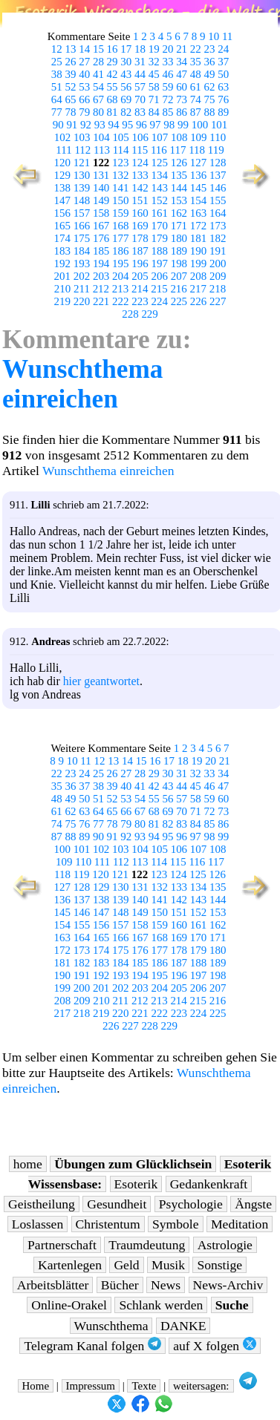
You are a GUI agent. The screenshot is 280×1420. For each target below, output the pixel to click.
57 (140, 87)
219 (62, 301)
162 (179, 213)
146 (217, 188)
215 (159, 289)
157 (82, 213)
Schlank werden (161, 1305)
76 (223, 99)
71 (154, 99)
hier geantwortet (101, 681)
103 (82, 137)
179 (159, 238)
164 (217, 213)
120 (62, 162)
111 (63, 150)
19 (154, 49)
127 (198, 162)
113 (102, 150)
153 (179, 200)
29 (112, 62)
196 (139, 263)
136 (198, 175)
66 (84, 99)
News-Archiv (228, 1284)
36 (209, 62)
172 (198, 226)
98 (169, 125)
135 (179, 175)
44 (140, 74)
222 (120, 301)
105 (120, 137)
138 (62, 188)
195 (120, 263)
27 (84, 62)
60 (181, 87)
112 (82, 150)
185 (101, 251)
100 (200, 125)
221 (101, 301)
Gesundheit (116, 1204)
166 (82, 226)
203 (101, 276)
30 (125, 62)
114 (121, 150)
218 (217, 289)
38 (56, 74)
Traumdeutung (146, 1244)
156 (62, 213)
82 (125, 112)
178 (139, 238)
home (27, 1163)
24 (223, 49)
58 (154, 87)
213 (120, 289)
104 (101, 137)
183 (62, 251)
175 (82, 238)
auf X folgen (214, 1345)
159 (120, 213)
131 (101, 175)
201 (62, 276)
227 (217, 301)
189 (179, 251)
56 (125, 87)
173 (217, 226)
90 (58, 125)
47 (181, 74)
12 (56, 49)
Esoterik (136, 1184)
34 (181, 62)
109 (198, 137)
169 (139, 226)
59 (167, 87)
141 (120, 188)
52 (70, 87)
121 (82, 162)
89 (223, 112)
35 (195, 62)
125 (159, 162)
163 (198, 213)
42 (112, 74)
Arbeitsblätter (53, 1284)
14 (84, 49)
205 (139, 276)
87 (195, 112)
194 (101, 263)
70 (140, 99)
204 (120, 276)
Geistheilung (41, 1204)
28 (98, 62)
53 (84, 87)
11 (227, 36)
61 (195, 87)
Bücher (120, 1284)
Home (36, 1386)
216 (178, 289)
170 (159, 226)
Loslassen (37, 1224)
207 (179, 276)
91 (71, 125)
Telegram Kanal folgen (92, 1345)
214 (139, 289)
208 (198, 276)
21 (181, 49)
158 (101, 213)
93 (99, 125)
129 (62, 175)
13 (70, 49)
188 (159, 251)
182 (217, 238)
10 (213, 36)
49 (209, 74)
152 (159, 200)
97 (155, 125)
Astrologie (225, 1244)
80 (98, 112)
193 (82, 263)
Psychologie (191, 1204)
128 (217, 162)
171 (179, 226)
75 (209, 99)
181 (198, 238)
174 (62, 238)
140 (101, 188)
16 (112, 49)
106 (140, 137)
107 (160, 137)
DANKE (183, 1325)
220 (82, 301)
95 (127, 125)
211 (82, 289)
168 (120, 226)
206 (159, 276)
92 (85, 125)
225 (179, 301)
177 (120, 238)
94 (113, 125)
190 (198, 251)
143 (159, 188)
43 (125, 74)
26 (70, 62)
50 (223, 74)
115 (139, 150)
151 (139, 200)
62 (209, 87)
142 (139, 188)
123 (120, 162)
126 (179, 162)
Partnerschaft (62, 1244)
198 (179, 263)
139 (82, 188)
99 (183, 125)
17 (125, 49)
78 (70, 112)
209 (217, 276)
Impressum (90, 1386)
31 (140, 62)
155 (217, 200)
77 (56, 112)
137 (217, 175)
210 (62, 289)
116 (159, 150)
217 (198, 289)
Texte (143, 1386)
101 (219, 125)
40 (84, 74)
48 (195, 74)
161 (159, 213)
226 (198, 301)
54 (98, 87)
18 (140, 49)
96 (141, 125)
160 (139, 213)
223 (139, 301)
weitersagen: (201, 1386)
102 (62, 137)
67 (98, 99)
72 (167, 99)
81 (112, 112)
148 (82, 200)
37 (223, 62)
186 (120, 251)
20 (167, 49)
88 (209, 112)
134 (159, 175)
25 (56, 62)
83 (140, 112)
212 (101, 289)
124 (139, 162)
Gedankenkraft (209, 1184)
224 (159, 301)
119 (216, 150)
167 (101, 226)
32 (154, 62)
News (165, 1284)
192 (62, 263)
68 (112, 99)
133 (139, 175)
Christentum (108, 1224)
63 (223, 87)
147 (62, 200)
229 (149, 314)
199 (198, 263)
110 (217, 137)
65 (70, 99)
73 (181, 99)
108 (179, 137)
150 (120, 200)
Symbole (175, 1224)
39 (70, 74)
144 (179, 188)
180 (179, 238)
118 (197, 150)
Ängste (253, 1204)
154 (198, 200)
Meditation (239, 1224)
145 (198, 188)
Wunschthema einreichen (82, 384)
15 (98, 49)
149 (101, 200)
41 (98, 74)
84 (154, 112)
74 (195, 99)
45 (154, 74)
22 (195, 49)
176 (101, 238)
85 (167, 112)
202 (82, 276)
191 (217, 251)
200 (217, 263)
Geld (126, 1264)
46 (167, 74)
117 (178, 150)
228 (130, 314)
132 (120, 175)
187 (139, 251)
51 (56, 87)
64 (56, 99)
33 (167, 62)
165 (62, 226)
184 (82, 251)
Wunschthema (111, 1325)
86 (181, 112)
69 (125, 99)
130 (82, 175)
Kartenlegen (70, 1264)
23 (209, 49)
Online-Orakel (69, 1305)
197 (159, 263)
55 (112, 87)
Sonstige (219, 1264)
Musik (168, 1264)
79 (84, 112)
